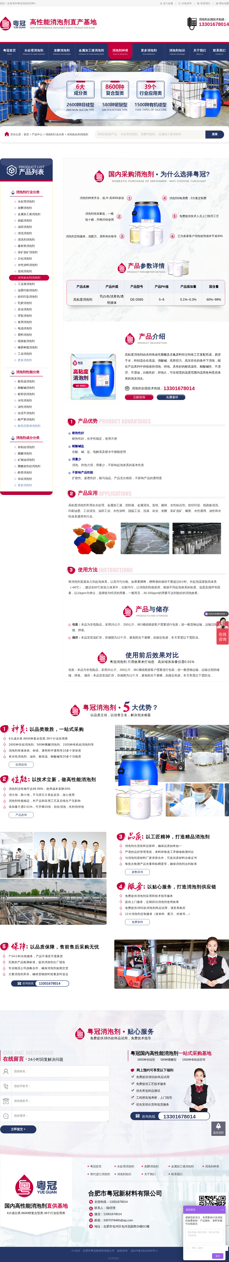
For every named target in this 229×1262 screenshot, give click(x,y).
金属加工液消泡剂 (182, 1166)
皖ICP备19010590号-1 (144, 1250)
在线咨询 (186, 3)
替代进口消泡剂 (100, 1174)
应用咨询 (21, 764)
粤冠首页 (95, 1166)
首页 (26, 134)
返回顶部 (218, 1132)
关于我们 (150, 1174)
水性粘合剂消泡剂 (77, 134)
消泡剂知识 (124, 1174)
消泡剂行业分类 (54, 134)
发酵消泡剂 (151, 1166)
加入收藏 (168, 3)
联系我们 (205, 3)
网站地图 (224, 3)
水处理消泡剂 (125, 1166)
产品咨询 (21, 814)
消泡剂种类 (212, 1166)
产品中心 (37, 134)
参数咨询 (137, 871)
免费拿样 (137, 922)
